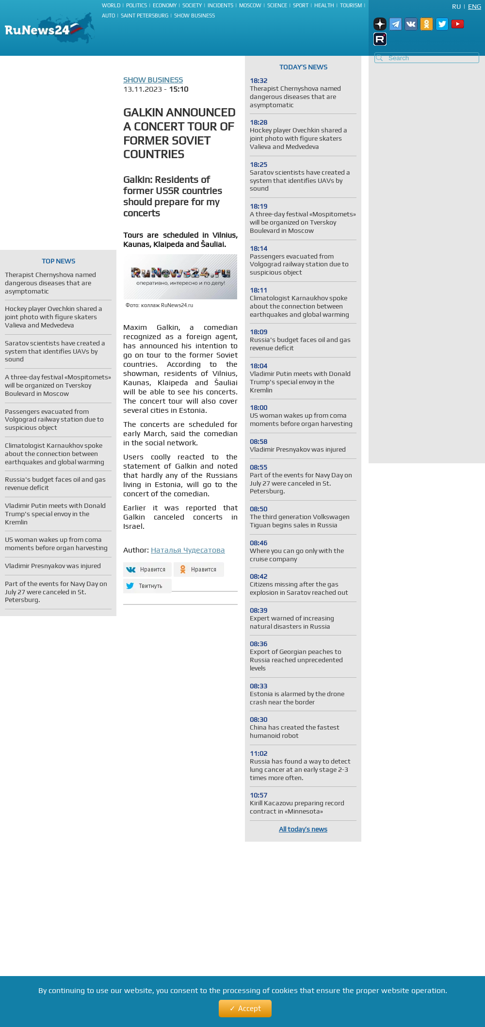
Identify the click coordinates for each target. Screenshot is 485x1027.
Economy (165, 5)
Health (324, 5)
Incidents (220, 5)
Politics (136, 5)
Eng (474, 6)
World (111, 5)
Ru (456, 6)
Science (277, 5)
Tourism (351, 5)
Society (192, 5)
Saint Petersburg (144, 15)
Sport (300, 5)
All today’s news (303, 829)
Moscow (250, 5)
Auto (108, 15)
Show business (194, 15)
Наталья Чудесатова (188, 549)
